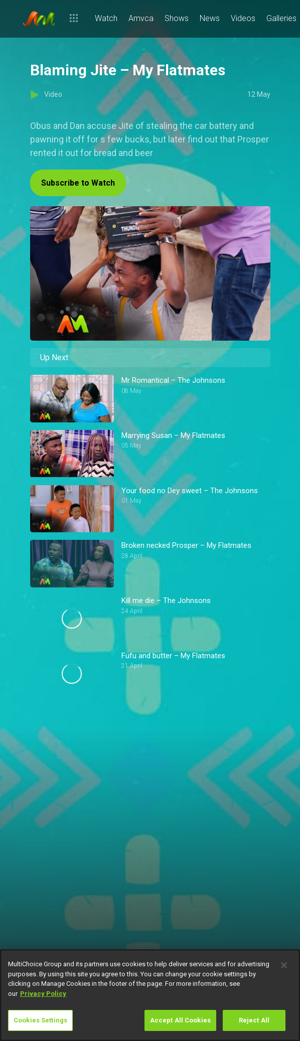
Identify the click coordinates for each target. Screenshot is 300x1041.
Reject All (254, 1020)
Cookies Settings (40, 1020)
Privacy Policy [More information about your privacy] (43, 993)
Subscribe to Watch (78, 183)
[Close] (284, 965)
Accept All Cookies (180, 1020)
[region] (150, 995)
